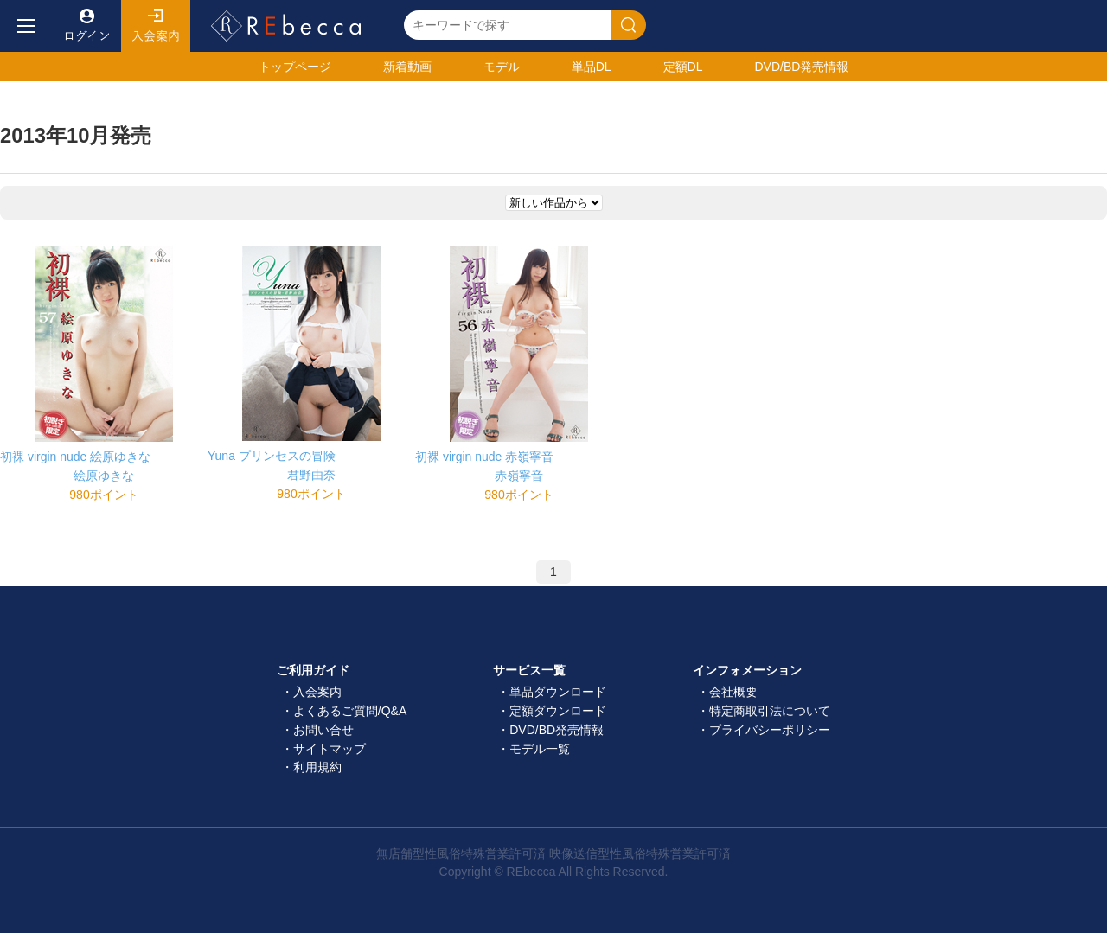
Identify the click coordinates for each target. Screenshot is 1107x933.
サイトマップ (329, 749)
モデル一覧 (539, 749)
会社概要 (733, 692)
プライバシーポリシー (769, 730)
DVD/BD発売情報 (556, 730)
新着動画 (407, 66)
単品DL (591, 66)
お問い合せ (323, 730)
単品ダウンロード (557, 692)
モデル (501, 66)
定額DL (683, 66)
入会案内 (155, 26)
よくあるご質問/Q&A (349, 711)
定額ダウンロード (557, 711)
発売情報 (801, 66)
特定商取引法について (769, 711)
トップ (295, 66)
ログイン (86, 26)
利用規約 (317, 767)
